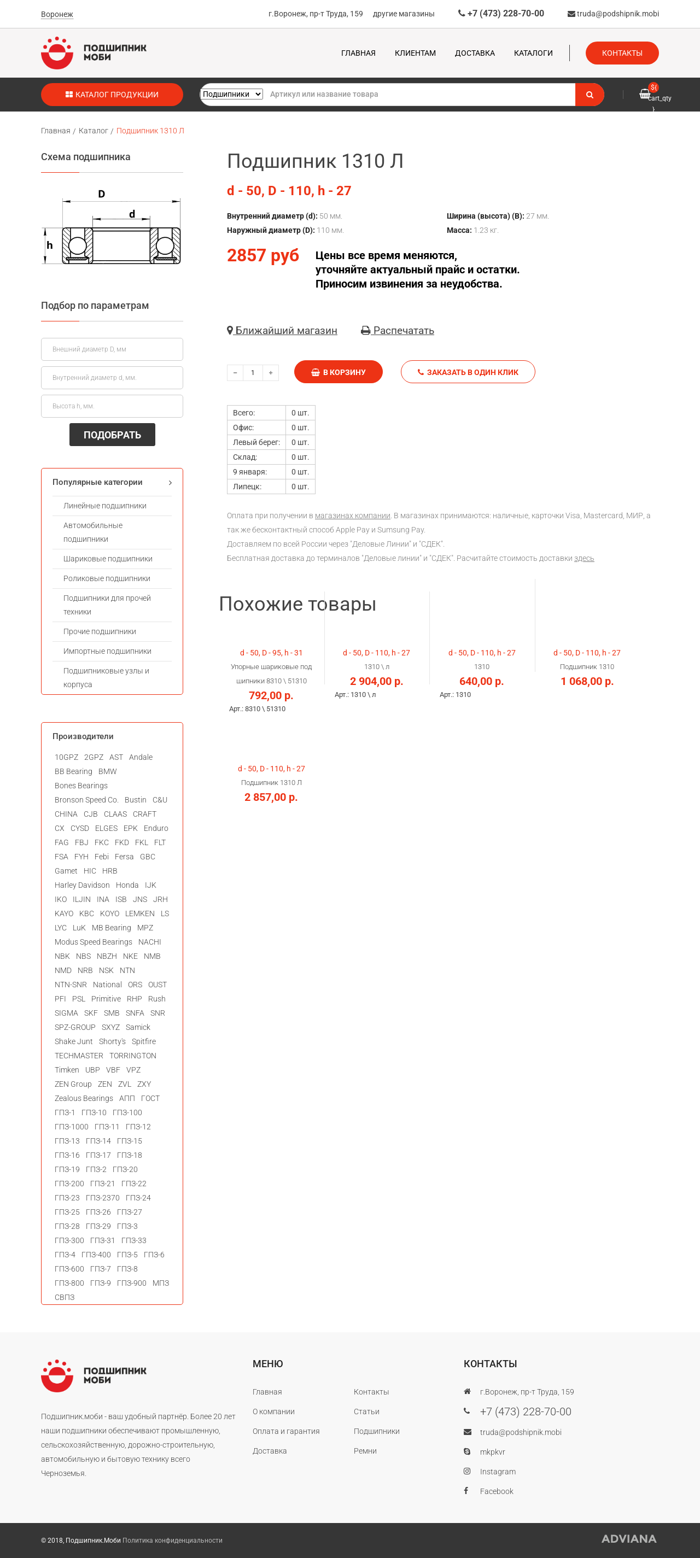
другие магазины (404, 13)
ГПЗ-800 (69, 1283)
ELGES (106, 828)
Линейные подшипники (105, 505)
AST (116, 757)
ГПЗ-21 (102, 1183)
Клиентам (415, 53)
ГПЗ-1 (65, 1112)
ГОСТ (150, 1098)
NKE (130, 956)
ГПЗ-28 (67, 1226)
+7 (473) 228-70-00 (501, 13)
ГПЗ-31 (102, 1240)
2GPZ (93, 757)
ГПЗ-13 (67, 1141)
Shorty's (112, 1041)
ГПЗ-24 (138, 1197)
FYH (81, 856)
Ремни (365, 1450)
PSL (78, 998)
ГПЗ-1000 (72, 1126)
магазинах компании (352, 515)
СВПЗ (64, 1297)
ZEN (105, 1084)
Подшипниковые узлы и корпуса (106, 677)
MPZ (145, 927)
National (107, 984)
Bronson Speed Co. (87, 799)
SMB (112, 1013)
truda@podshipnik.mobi (613, 13)
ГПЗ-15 (129, 1141)
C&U (160, 799)
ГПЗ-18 (129, 1155)
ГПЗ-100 (127, 1112)
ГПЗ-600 (69, 1268)
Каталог (93, 130)
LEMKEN (140, 913)
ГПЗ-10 (94, 1112)
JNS (140, 899)
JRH (160, 899)
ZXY (144, 1084)
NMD (63, 970)
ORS (135, 984)
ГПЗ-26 (98, 1212)
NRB (85, 970)
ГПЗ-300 (69, 1240)
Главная (358, 53)
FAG (62, 842)
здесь (584, 558)
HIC (90, 870)
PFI (60, 998)
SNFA (135, 1013)
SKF (91, 1013)
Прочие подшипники (99, 631)
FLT (160, 842)
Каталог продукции (112, 94)
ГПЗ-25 (67, 1212)
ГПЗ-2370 (103, 1197)
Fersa (124, 856)
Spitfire (144, 1041)
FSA (61, 856)
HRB (110, 870)
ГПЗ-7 (100, 1268)
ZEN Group (73, 1084)
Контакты (622, 53)
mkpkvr (492, 1452)
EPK (131, 828)
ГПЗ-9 (100, 1283)
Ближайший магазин (282, 330)
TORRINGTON (132, 1055)
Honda (127, 885)
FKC (102, 842)
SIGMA (66, 1013)
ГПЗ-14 (98, 1141)
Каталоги (533, 53)
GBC (147, 856)
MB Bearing (111, 927)
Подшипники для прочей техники (107, 605)
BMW (107, 771)
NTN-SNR (71, 984)
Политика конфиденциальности (172, 1540)
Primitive (106, 998)
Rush (157, 998)
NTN (127, 970)
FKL (141, 842)
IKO (61, 899)
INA (103, 899)
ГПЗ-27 (129, 1212)
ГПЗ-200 (69, 1183)
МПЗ (161, 1283)
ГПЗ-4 (65, 1254)
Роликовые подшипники (106, 578)
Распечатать (397, 330)
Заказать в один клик (468, 372)
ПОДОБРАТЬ (112, 435)
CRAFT (144, 814)
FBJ (82, 842)
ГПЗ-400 (96, 1254)
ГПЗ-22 (134, 1183)
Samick (138, 1027)
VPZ (133, 1069)
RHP (134, 998)
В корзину (338, 372)
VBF (113, 1069)
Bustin (136, 799)
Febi (102, 856)
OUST (157, 984)
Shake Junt (74, 1041)
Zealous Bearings (84, 1098)
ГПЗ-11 (107, 1126)
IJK (150, 885)
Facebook (497, 1491)
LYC (61, 927)
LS (165, 913)
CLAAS (115, 814)
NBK (62, 956)
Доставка (475, 53)
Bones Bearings (81, 785)
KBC (86, 913)
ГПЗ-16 (67, 1155)
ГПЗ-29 (98, 1226)
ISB (121, 899)
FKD (122, 842)
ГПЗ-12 (138, 1126)
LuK (79, 927)
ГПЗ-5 (127, 1254)
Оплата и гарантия (286, 1431)
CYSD (80, 828)
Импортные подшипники (107, 651)
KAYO (64, 913)
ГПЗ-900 (132, 1283)
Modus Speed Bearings (93, 942)
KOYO (109, 913)
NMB (152, 956)
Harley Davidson (82, 885)
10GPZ (66, 757)
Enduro (156, 828)
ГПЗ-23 (67, 1197)
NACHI (149, 942)
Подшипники (377, 1431)
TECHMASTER (79, 1055)
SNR (157, 1013)
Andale (141, 757)
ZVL (124, 1084)
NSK (106, 970)
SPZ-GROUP (75, 1027)
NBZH (107, 956)
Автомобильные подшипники (92, 532)
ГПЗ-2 (96, 1169)
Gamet (66, 870)
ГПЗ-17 (98, 1155)
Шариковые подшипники (108, 558)
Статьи (367, 1411)
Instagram (498, 1471)
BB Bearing (73, 771)
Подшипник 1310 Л (150, 130)
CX (60, 828)
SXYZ (111, 1027)
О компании (274, 1411)
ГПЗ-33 (134, 1240)
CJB (91, 814)
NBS (83, 956)
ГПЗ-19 (67, 1169)
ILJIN (82, 899)
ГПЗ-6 (154, 1254)
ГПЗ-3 (127, 1226)
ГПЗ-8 (127, 1268)
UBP (92, 1069)
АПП (127, 1098)
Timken (67, 1069)
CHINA (66, 814)
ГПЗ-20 (125, 1169)
